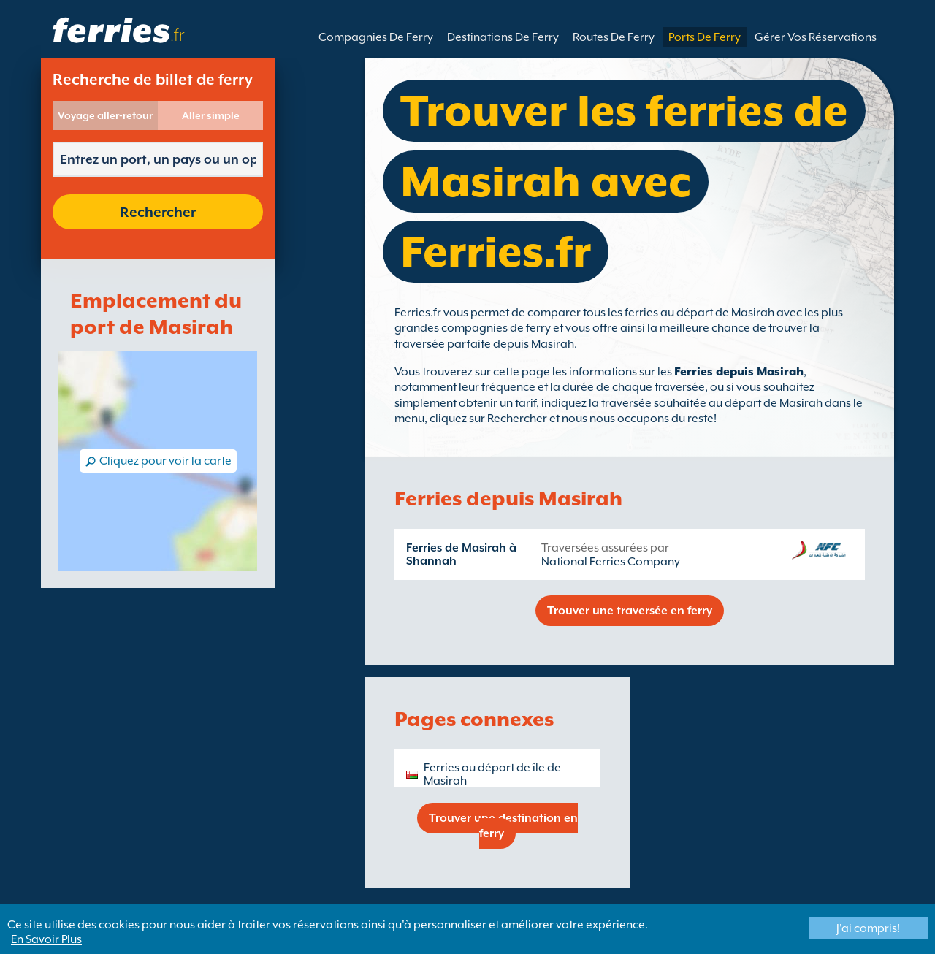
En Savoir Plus (46, 939)
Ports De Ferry (704, 37)
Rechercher (158, 212)
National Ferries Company (610, 561)
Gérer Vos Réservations (816, 37)
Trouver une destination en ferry (503, 826)
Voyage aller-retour (105, 115)
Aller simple (211, 115)
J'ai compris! (868, 928)
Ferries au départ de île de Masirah (492, 774)
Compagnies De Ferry (375, 37)
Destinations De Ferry (503, 37)
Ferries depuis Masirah (739, 371)
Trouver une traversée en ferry (629, 610)
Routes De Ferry (613, 37)
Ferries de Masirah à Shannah (461, 554)
